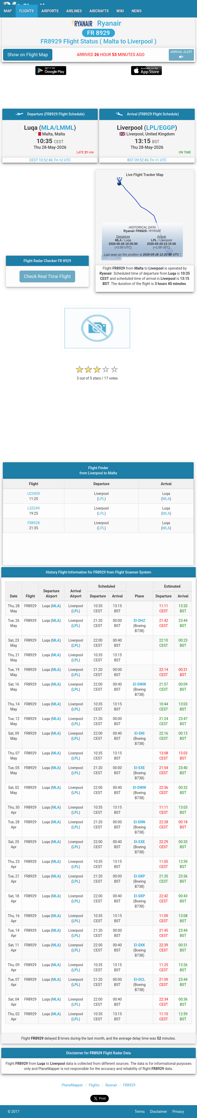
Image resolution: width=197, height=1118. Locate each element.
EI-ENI (139, 733)
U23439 (33, 494)
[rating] (97, 375)
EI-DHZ (139, 620)
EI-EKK (139, 945)
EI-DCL (139, 979)
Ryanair (109, 23)
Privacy (180, 1112)
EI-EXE (139, 768)
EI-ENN (139, 822)
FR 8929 (98, 32)
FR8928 (33, 523)
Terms (142, 1112)
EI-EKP (139, 876)
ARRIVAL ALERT (181, 54)
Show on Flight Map (27, 54)
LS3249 (33, 508)
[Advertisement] (98, 91)
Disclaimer (161, 1112)
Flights (94, 1085)
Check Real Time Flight (47, 276)
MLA (166, 499)
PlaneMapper (72, 1085)
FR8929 (129, 1085)
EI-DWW (139, 684)
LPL (101, 499)
